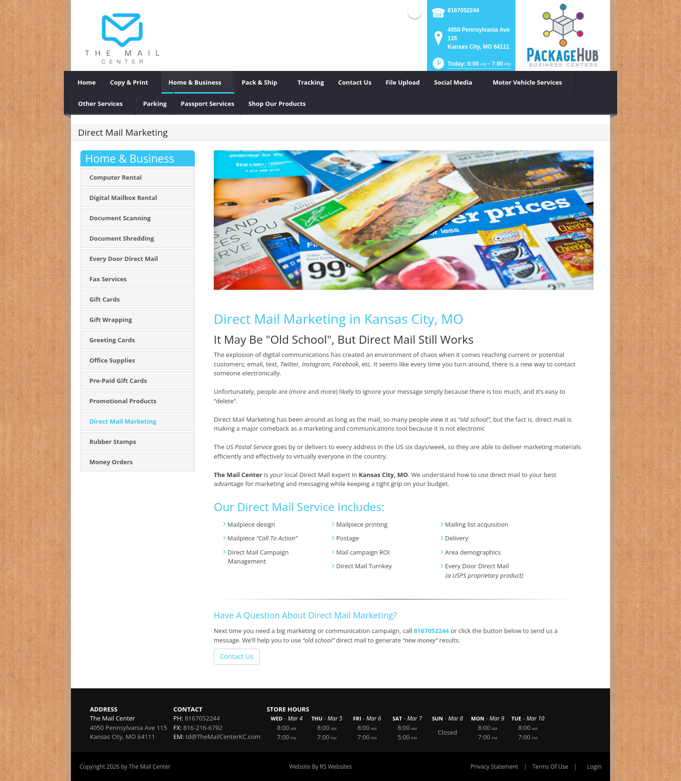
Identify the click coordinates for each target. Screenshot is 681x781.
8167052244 (464, 10)
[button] (471, 66)
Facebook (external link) (415, 11)
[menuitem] (87, 82)
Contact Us (236, 656)
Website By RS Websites (320, 767)
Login (594, 767)
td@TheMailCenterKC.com (223, 736)
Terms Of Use (550, 767)
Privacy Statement (494, 767)
